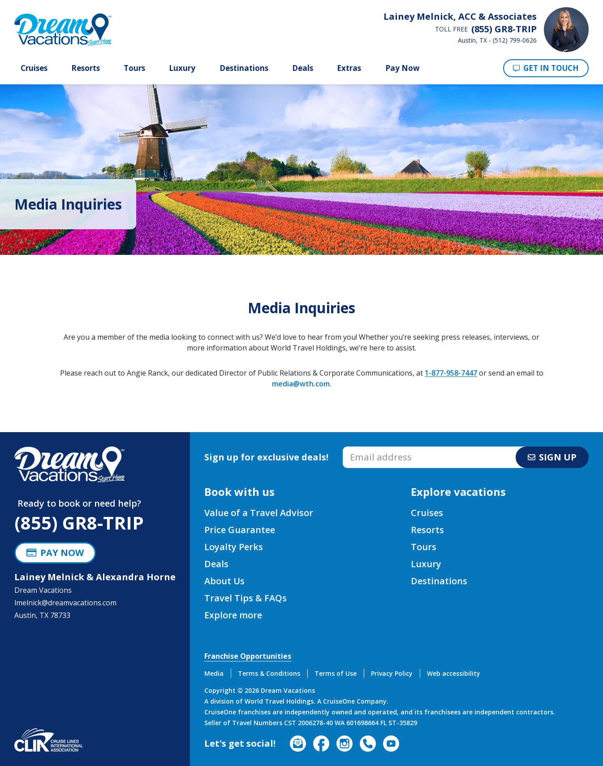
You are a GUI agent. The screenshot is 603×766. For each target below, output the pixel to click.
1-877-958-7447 (451, 373)
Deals (302, 68)
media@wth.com (301, 384)
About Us (224, 581)
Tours (134, 68)
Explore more (233, 615)
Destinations (244, 68)
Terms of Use (335, 673)
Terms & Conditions (269, 673)
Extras (349, 68)
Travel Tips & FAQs (245, 598)
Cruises (34, 68)
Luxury (182, 68)
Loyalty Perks (233, 547)
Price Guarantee (239, 530)
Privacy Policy (392, 673)
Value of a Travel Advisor (258, 513)
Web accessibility (453, 673)
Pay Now (402, 68)
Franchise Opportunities (247, 656)
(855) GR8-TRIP (79, 522)
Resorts (85, 68)
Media (214, 673)
